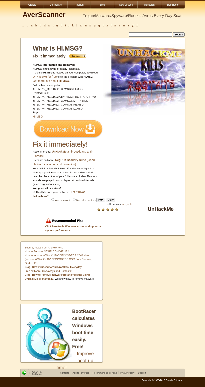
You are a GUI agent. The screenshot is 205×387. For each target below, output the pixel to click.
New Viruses (126, 4)
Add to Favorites (81, 373)
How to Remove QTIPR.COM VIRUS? (47, 251)
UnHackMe (56, 4)
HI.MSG (38, 116)
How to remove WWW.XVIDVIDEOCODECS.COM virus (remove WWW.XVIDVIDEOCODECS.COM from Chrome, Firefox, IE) (58, 259)
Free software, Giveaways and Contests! (48, 270)
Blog (102, 4)
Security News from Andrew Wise (44, 247)
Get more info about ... (52, 80)
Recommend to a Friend (104, 373)
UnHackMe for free (45, 76)
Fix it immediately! (60, 144)
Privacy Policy (127, 373)
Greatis (32, 4)
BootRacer (173, 4)
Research (149, 4)
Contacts (64, 373)
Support (142, 373)
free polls (127, 204)
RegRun (79, 4)
